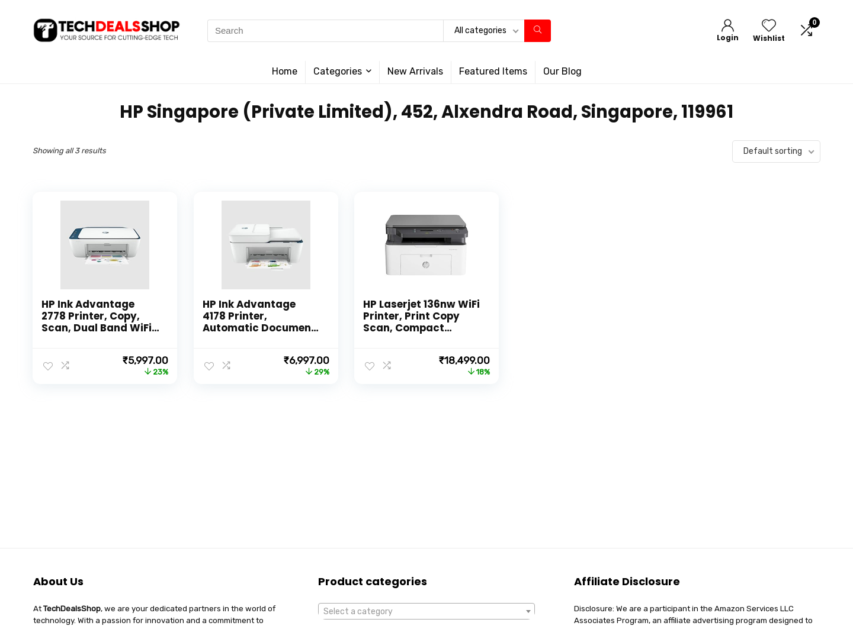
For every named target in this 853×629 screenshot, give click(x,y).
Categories (337, 71)
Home (284, 71)
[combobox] (426, 611)
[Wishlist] (769, 26)
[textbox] (426, 612)
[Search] (537, 31)
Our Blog (562, 71)
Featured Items (493, 71)
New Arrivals (415, 71)
